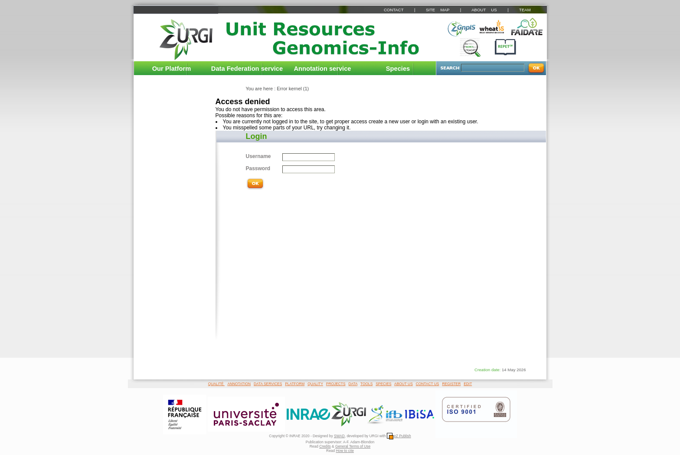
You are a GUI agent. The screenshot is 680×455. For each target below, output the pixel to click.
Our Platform (171, 68)
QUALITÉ (216, 384)
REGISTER (451, 384)
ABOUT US (484, 9)
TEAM (525, 9)
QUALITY (315, 384)
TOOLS (366, 384)
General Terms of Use (352, 446)
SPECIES (383, 384)
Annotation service (322, 68)
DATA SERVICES (268, 384)
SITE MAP (437, 9)
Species (398, 68)
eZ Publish (399, 436)
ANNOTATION (239, 384)
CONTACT (393, 9)
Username (258, 156)
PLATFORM (294, 384)
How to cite (344, 450)
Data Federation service (247, 68)
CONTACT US (427, 384)
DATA (353, 384)
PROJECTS (336, 384)
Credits (325, 446)
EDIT (468, 384)
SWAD (339, 436)
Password (258, 168)
